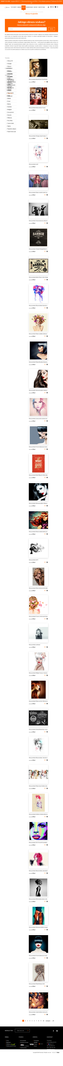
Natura (9, 70)
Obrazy (23, 7)
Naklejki (19, 7)
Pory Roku (9, 120)
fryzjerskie (10, 159)
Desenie (9, 114)
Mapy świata (10, 92)
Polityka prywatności (10, 1044)
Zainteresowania (11, 81)
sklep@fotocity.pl (50, 1049)
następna (48, 1020)
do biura (9, 157)
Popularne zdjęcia (11, 128)
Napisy (9, 125)
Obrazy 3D (10, 60)
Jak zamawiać (10, 172)
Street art (9, 78)
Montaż (35, 7)
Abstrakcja (10, 75)
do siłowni (9, 162)
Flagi (8, 95)
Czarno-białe (10, 122)
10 (43, 1020)
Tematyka (7, 58)
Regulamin (10, 175)
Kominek (9, 106)
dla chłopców (10, 154)
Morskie (9, 86)
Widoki (9, 98)
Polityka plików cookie (11, 1046)
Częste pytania (41, 7)
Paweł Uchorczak (11, 131)
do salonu (9, 137)
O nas (8, 169)
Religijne (9, 109)
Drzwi (8, 100)
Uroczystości (10, 111)
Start (21, 11)
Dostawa (9, 177)
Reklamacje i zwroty (24, 1046)
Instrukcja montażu (24, 1042)
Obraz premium (27, 11)
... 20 (53, 1020)
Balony (9, 103)
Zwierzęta (9, 73)
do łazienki (10, 140)
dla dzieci (9, 148)
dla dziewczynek (11, 151)
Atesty (35, 1046)
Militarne (9, 117)
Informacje (7, 167)
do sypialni (10, 143)
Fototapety (14, 7)
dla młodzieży (10, 146)
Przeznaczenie (34, 11)
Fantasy (9, 89)
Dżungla (9, 63)
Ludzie (8, 84)
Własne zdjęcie (29, 7)
